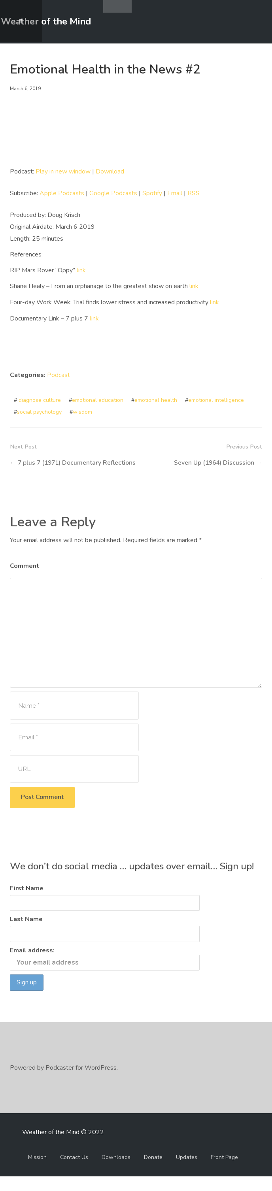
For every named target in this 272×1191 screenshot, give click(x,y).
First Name (26, 902)
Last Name (26, 933)
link (81, 269)
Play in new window (63, 171)
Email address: (105, 972)
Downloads (116, 1172)
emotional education (97, 398)
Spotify (152, 192)
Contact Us (74, 1172)
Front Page (224, 1172)
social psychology (39, 410)
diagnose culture (40, 398)
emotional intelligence (216, 398)
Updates (186, 1172)
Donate (153, 1172)
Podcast (58, 373)
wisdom (82, 410)
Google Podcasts (113, 192)
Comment (24, 576)
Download (110, 171)
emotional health (155, 398)
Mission (37, 1172)
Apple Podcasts (62, 192)
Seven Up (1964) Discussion (213, 460)
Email (174, 192)
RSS (193, 192)
